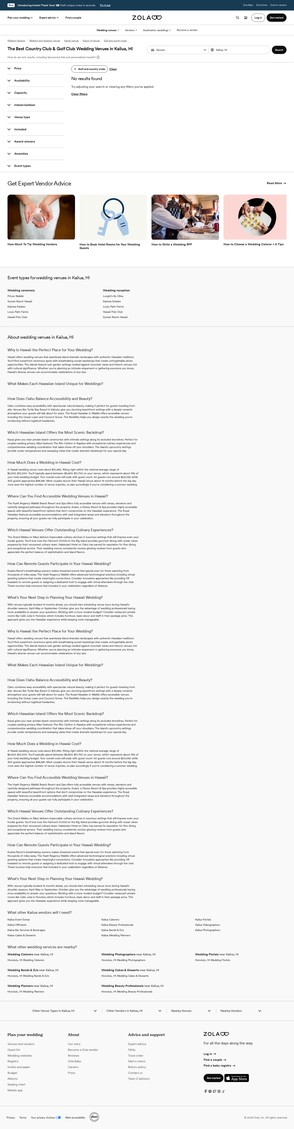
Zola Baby (248, 5)
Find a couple (73, 17)
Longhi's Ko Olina (113, 296)
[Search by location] (239, 50)
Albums (13, 1078)
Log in (210, 1054)
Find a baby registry (220, 1065)
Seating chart (16, 1084)
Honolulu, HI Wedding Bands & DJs (28, 975)
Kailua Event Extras (19, 919)
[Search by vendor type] (178, 50)
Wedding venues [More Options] (108, 30)
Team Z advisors (139, 1078)
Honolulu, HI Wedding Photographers (123, 960)
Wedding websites (20, 1055)
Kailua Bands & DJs (112, 930)
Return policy (137, 1067)
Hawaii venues (71, 40)
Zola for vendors (278, 5)
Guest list (14, 1050)
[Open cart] (246, 18)
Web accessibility (75, 1117)
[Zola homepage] (147, 17)
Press (71, 1073)
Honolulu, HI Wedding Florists (212, 960)
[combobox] (240, 50)
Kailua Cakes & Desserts (22, 935)
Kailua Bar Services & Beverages (26, 930)
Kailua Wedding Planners (115, 935)
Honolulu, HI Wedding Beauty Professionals (126, 991)
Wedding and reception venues (44, 40)
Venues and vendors (21, 1044)
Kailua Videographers (207, 924)
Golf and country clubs (115, 40)
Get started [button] (276, 17)
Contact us (135, 1073)
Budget (12, 1073)
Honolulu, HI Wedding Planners (26, 991)
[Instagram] (219, 1092)
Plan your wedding (20, 18)
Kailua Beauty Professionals (117, 924)
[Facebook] (205, 1092)
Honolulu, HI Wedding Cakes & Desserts (124, 975)
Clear (113, 69)
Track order (135, 1055)
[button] (205, 50)
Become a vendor (187, 30)
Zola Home (261, 5)
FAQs (131, 1050)
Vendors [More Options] (131, 30)
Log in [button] (258, 17)
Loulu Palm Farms (18, 311)
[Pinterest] (210, 1092)
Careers (73, 1067)
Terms (22, 1117)
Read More (276, 183)
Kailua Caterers (110, 919)
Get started (213, 1077)
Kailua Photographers (207, 930)
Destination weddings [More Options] (157, 30)
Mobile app (15, 1090)
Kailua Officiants (17, 924)
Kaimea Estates (16, 306)
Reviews (73, 1055)
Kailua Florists (203, 919)
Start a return (137, 1061)
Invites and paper (19, 1067)
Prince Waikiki (16, 296)
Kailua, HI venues (91, 40)
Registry (13, 1061)
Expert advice (49, 18)
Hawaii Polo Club (17, 317)
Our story (74, 1044)
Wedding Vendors (16, 40)
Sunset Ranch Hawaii (20, 301)
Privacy (11, 1117)
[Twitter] (214, 1092)
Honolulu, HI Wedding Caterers (26, 960)
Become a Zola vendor (83, 1050)
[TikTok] (223, 1092)
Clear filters (79, 94)
